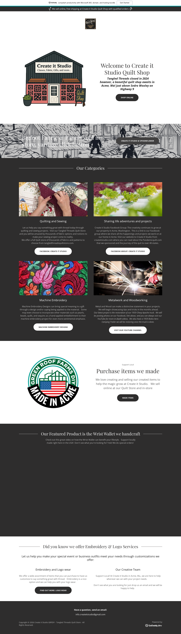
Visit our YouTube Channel (128, 330)
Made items (127, 398)
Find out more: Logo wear (53, 590)
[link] (90, 23)
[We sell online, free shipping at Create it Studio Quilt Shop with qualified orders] (90, 9)
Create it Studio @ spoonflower (137, 141)
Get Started (124, 3)
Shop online (127, 97)
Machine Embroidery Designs (53, 327)
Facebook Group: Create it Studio (128, 251)
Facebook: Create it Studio (53, 251)
